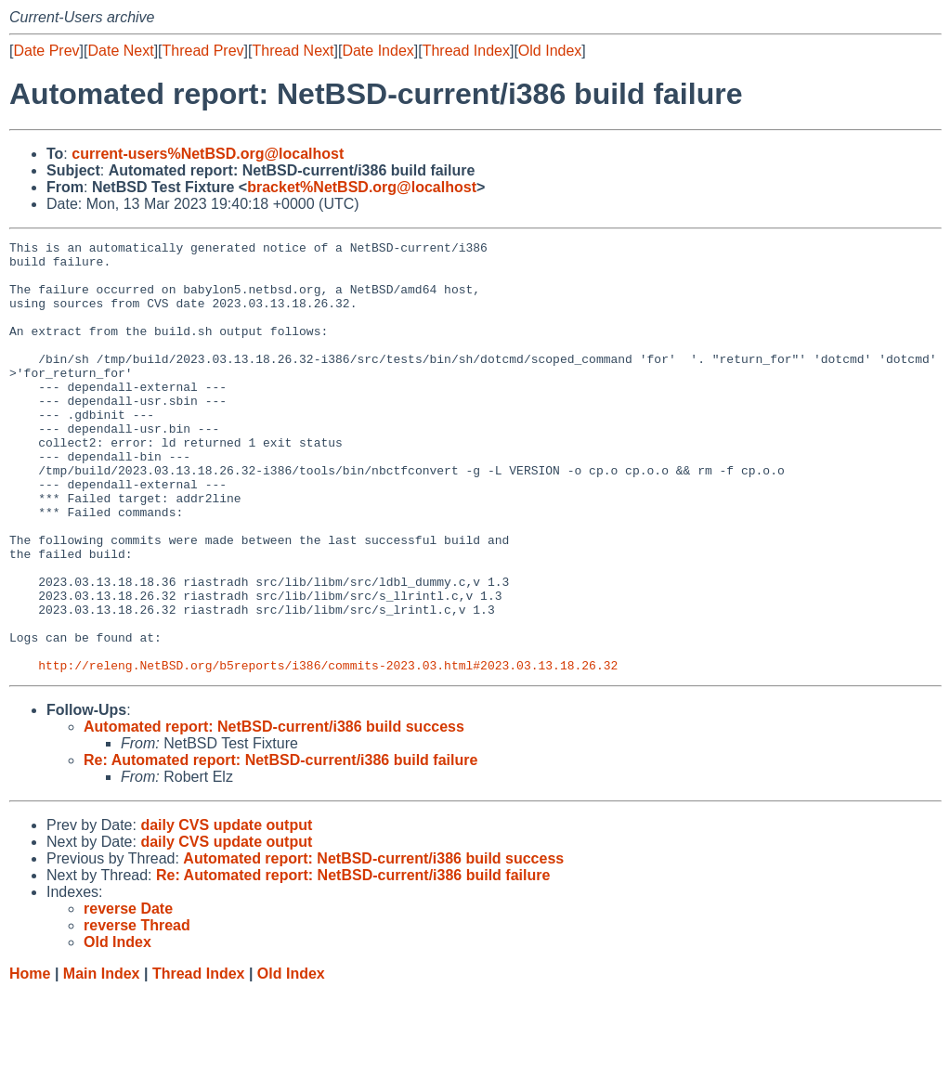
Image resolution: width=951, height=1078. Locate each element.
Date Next (120, 50)
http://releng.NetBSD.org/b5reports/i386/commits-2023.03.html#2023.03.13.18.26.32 (328, 751)
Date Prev (46, 50)
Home (29, 1060)
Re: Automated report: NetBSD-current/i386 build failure (280, 846)
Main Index (101, 1060)
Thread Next (292, 50)
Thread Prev (203, 50)
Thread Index (466, 50)
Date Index (377, 50)
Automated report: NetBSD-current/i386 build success (274, 813)
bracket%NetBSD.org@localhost (361, 187)
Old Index (549, 50)
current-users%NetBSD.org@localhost (208, 154)
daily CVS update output (226, 911)
